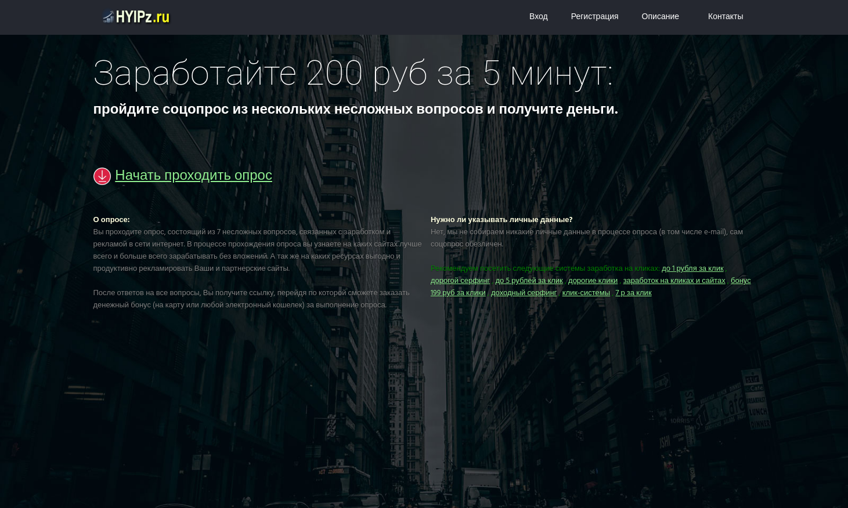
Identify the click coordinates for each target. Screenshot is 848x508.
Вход (538, 17)
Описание (660, 17)
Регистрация (595, 17)
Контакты (725, 17)
